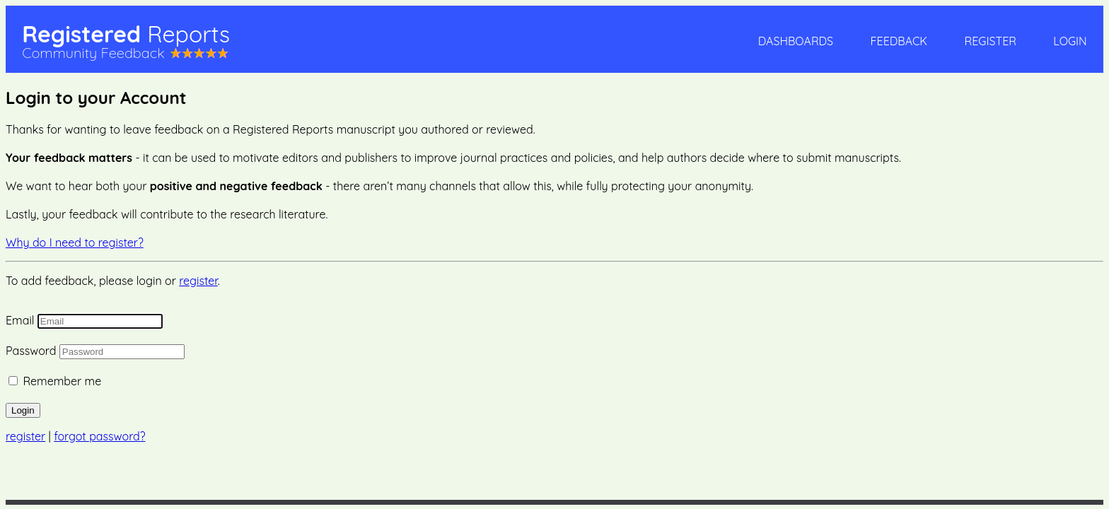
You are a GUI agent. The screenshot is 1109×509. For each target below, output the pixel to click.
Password (31, 351)
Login (1069, 41)
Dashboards (795, 41)
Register (990, 41)
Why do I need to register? (75, 242)
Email (20, 320)
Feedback (898, 41)
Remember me (62, 381)
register (198, 281)
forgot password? (99, 436)
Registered (126, 34)
